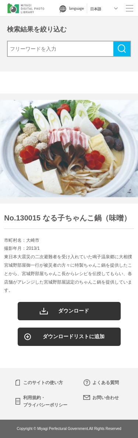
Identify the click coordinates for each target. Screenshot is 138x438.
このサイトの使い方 (43, 382)
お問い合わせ (105, 397)
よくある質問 (105, 382)
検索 (121, 48)
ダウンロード (73, 311)
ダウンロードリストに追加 (74, 336)
